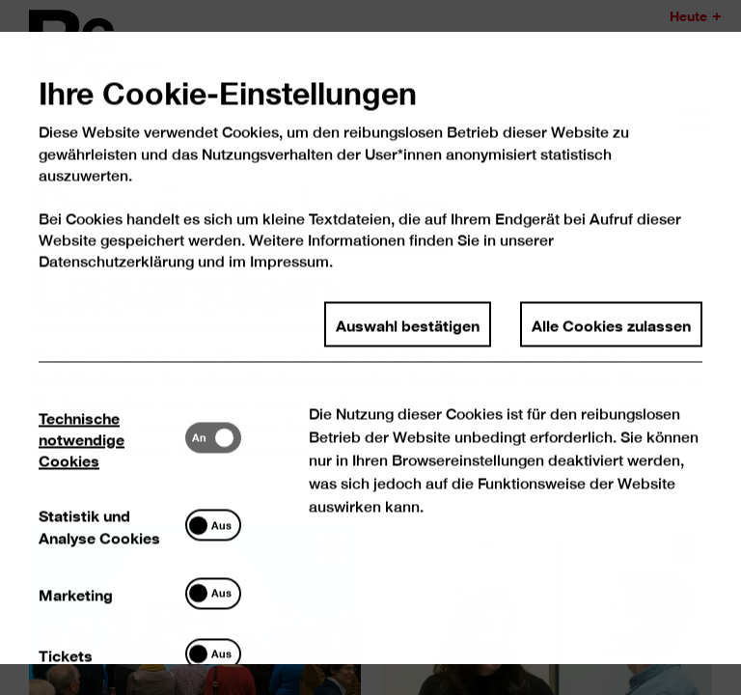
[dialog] (370, 347)
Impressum (289, 283)
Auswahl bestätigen (408, 345)
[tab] (113, 459)
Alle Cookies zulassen (611, 345)
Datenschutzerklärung (117, 283)
